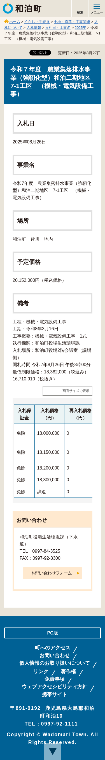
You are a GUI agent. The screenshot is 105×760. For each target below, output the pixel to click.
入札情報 (34, 27)
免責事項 (55, 679)
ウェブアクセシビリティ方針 (54, 686)
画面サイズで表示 (75, 391)
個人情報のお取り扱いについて (54, 663)
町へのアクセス (52, 647)
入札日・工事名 (58, 27)
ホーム (14, 22)
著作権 (68, 671)
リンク (40, 671)
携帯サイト (54, 694)
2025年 (80, 27)
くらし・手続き (37, 22)
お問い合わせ (54, 655)
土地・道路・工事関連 (72, 22)
